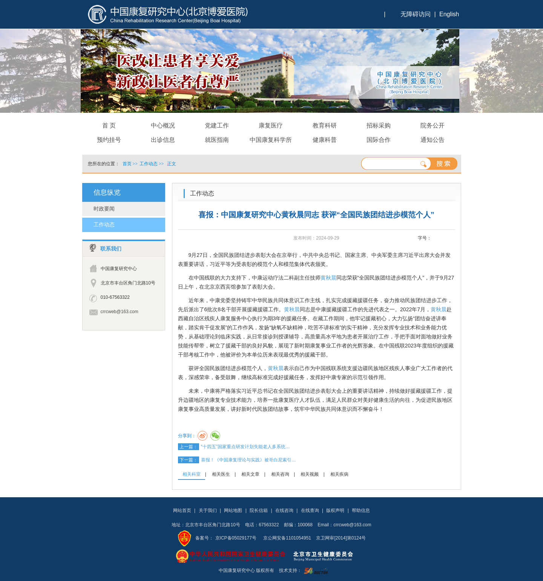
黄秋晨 (328, 278)
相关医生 (221, 474)
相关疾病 (339, 474)
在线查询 (310, 510)
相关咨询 (280, 474)
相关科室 (192, 474)
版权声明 (335, 510)
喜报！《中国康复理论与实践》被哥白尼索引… (248, 460)
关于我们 (208, 510)
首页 (127, 163)
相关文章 (250, 474)
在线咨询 (284, 510)
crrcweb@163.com (119, 311)
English (449, 14)
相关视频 (310, 474)
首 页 (109, 125)
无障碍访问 (415, 14)
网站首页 (182, 510)
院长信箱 (259, 510)
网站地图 (233, 510)
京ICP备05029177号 (235, 538)
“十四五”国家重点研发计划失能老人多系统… (245, 446)
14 (450, 238)
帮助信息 (361, 510)
